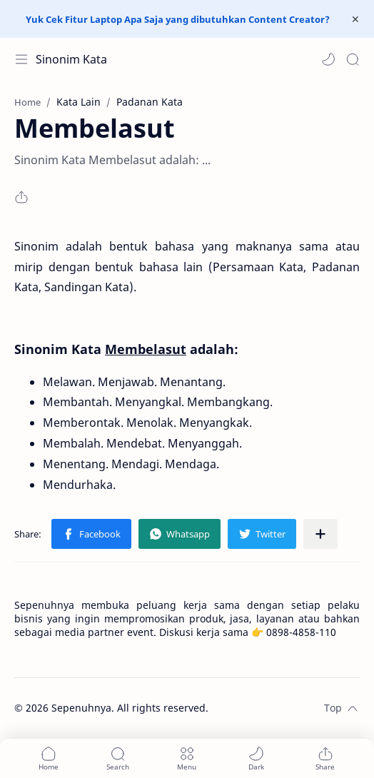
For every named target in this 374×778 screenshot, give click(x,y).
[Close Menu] (355, 19)
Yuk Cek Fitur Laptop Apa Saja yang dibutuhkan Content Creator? (178, 19)
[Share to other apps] (320, 534)
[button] (328, 59)
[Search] (352, 59)
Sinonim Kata (71, 59)
